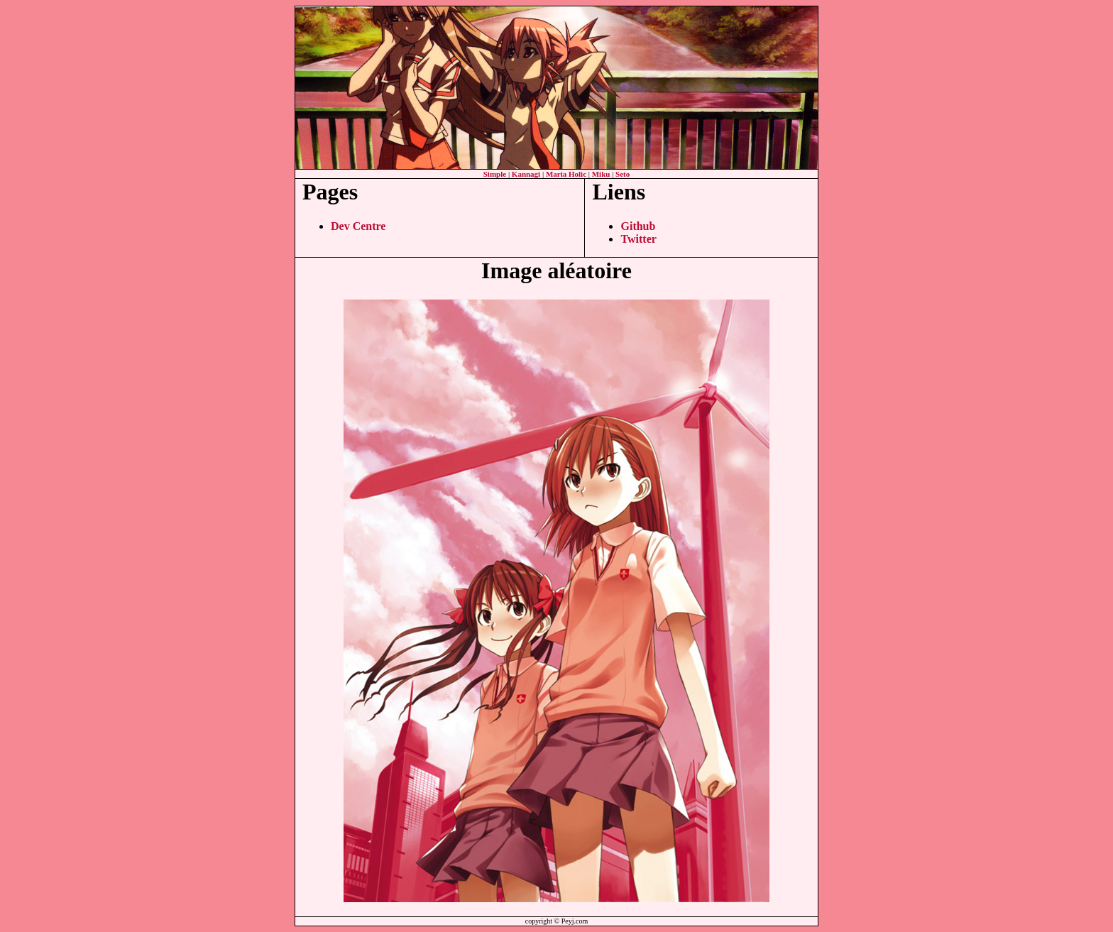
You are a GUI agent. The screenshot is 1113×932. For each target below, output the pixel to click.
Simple (494, 174)
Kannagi (526, 174)
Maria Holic (566, 174)
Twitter (638, 239)
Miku (601, 174)
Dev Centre (358, 226)
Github (637, 226)
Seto (622, 174)
